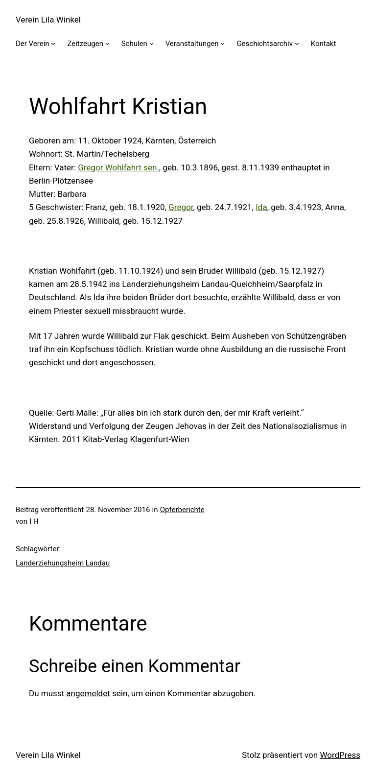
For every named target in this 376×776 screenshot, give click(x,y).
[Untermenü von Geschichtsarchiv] (297, 43)
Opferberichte (182, 509)
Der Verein (32, 43)
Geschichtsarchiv (264, 43)
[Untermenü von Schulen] (151, 43)
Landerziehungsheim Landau (63, 563)
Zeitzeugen (85, 43)
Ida (261, 207)
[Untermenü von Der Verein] (53, 43)
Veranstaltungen (192, 43)
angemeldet (88, 693)
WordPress (340, 755)
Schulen (134, 43)
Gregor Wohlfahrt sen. (118, 167)
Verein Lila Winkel (48, 19)
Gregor (180, 207)
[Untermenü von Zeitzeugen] (107, 43)
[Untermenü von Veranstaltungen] (222, 43)
